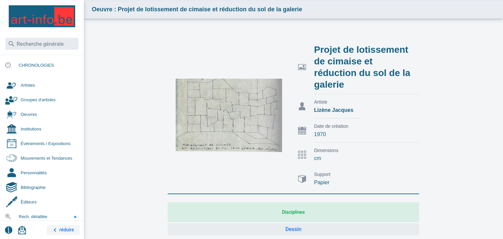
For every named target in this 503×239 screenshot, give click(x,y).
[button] (75, 216)
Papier (321, 182)
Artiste (320, 102)
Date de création (331, 126)
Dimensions (326, 150)
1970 (320, 134)
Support (322, 174)
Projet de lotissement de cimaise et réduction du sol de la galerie (362, 67)
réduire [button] (62, 230)
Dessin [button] (293, 229)
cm (317, 158)
